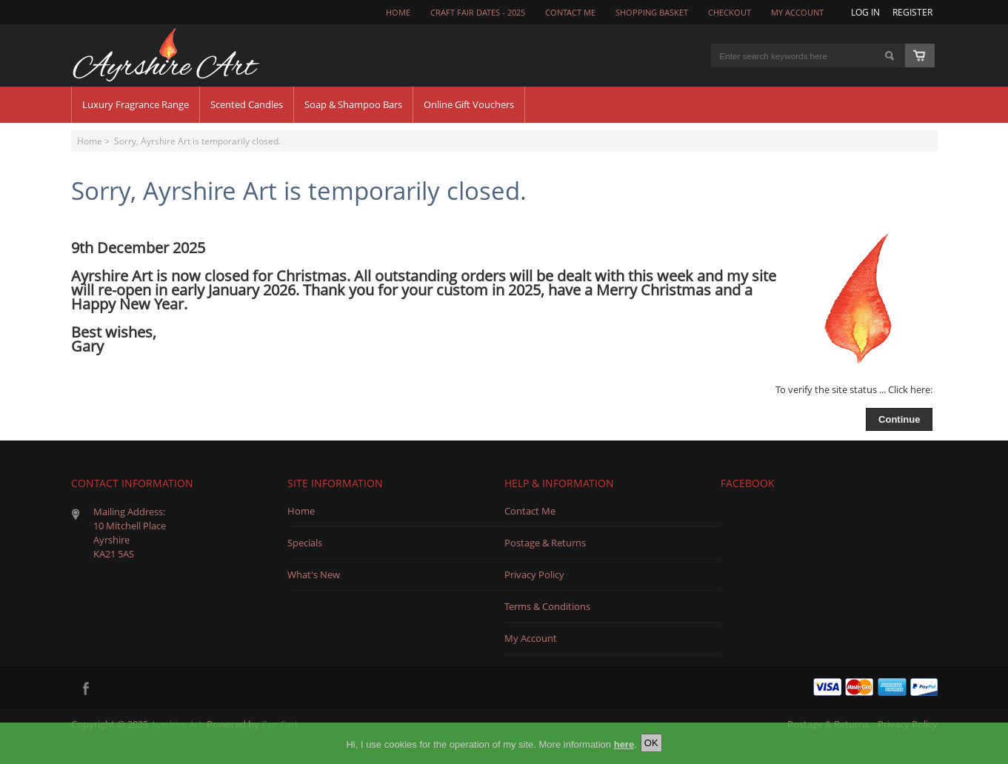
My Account (797, 12)
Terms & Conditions (547, 606)
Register (912, 12)
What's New (313, 574)
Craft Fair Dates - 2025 (477, 12)
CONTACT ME (570, 12)
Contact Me (529, 510)
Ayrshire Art (176, 724)
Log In (865, 12)
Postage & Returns (545, 542)
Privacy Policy (534, 574)
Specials (304, 542)
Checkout (729, 12)
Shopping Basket (651, 12)
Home (398, 12)
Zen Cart (279, 724)
